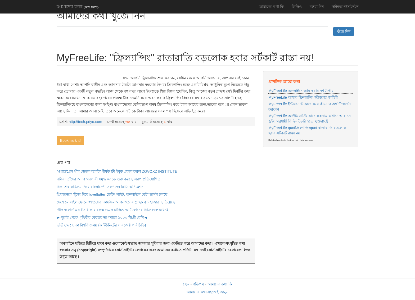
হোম (186, 284)
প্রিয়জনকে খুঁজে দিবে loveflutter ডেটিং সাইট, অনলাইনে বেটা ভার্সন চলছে (112, 194)
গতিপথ (198, 284)
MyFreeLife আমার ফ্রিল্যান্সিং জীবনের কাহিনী (303, 97)
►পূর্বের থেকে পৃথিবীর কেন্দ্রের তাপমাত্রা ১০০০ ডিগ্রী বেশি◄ (102, 217)
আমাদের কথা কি (271, 6)
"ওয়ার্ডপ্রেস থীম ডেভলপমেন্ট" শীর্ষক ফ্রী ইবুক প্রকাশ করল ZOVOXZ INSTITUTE (117, 171)
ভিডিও (297, 6)
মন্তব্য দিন (317, 6)
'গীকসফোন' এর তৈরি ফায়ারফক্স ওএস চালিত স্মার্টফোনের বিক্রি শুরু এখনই (112, 210)
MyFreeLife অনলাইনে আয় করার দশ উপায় (300, 91)
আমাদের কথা (77, 6)
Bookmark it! (70, 140)
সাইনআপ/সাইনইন (345, 6)
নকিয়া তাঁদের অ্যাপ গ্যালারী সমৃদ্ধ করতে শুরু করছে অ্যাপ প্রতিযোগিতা (109, 179)
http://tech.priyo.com (85, 122)
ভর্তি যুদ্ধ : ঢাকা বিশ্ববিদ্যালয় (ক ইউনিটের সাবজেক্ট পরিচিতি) (101, 225)
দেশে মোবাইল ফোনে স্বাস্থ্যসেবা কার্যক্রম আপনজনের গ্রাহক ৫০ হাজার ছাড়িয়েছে (116, 202)
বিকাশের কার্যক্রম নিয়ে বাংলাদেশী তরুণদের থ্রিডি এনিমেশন (100, 187)
